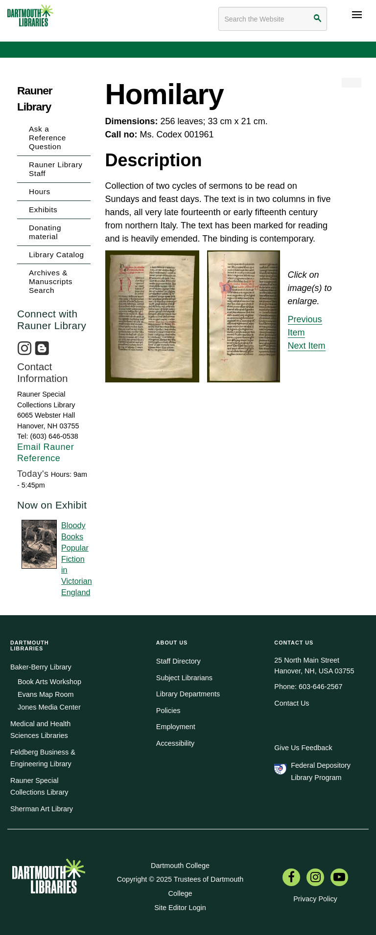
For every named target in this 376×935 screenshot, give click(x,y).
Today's (33, 474)
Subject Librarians (184, 678)
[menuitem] (291, 878)
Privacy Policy (315, 899)
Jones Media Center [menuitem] (49, 707)
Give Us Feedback (303, 748)
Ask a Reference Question (47, 138)
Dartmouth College (180, 865)
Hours (39, 191)
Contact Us (291, 703)
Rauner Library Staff (56, 169)
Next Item (307, 346)
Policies (168, 710)
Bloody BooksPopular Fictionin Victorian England (76, 558)
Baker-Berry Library (40, 667)
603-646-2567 (321, 686)
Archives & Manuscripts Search (50, 281)
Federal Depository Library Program (321, 771)
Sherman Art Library (41, 809)
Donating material (45, 232)
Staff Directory (178, 661)
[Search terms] (272, 19)
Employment (175, 727)
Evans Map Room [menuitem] (45, 694)
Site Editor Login (180, 908)
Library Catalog (56, 254)
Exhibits (43, 209)
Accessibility (175, 743)
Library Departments (188, 694)
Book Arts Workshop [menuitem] (49, 682)
